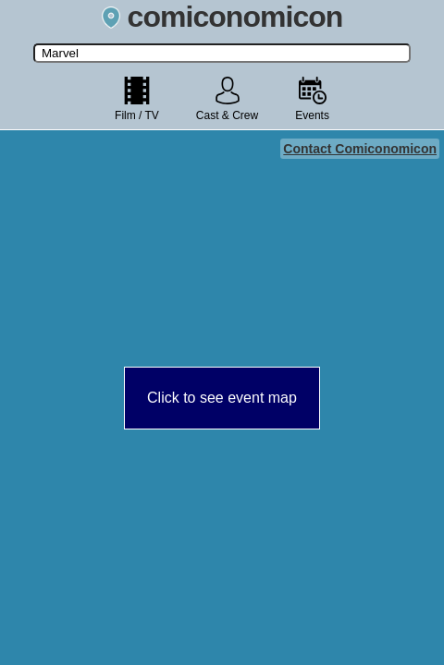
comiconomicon (222, 16)
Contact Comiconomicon (360, 148)
